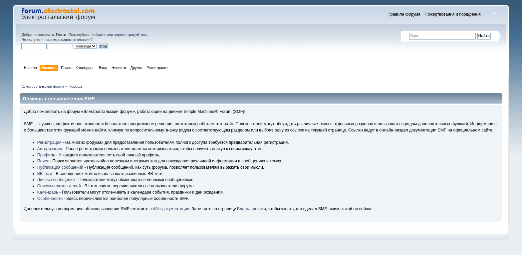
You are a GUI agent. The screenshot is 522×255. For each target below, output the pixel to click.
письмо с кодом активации (68, 40)
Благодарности (251, 209)
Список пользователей (59, 186)
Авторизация (49, 148)
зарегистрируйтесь (130, 35)
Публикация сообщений (60, 167)
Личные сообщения (56, 179)
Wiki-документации (171, 209)
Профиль (46, 155)
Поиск (43, 161)
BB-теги (44, 173)
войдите (99, 35)
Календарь (47, 192)
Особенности (50, 198)
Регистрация (49, 142)
